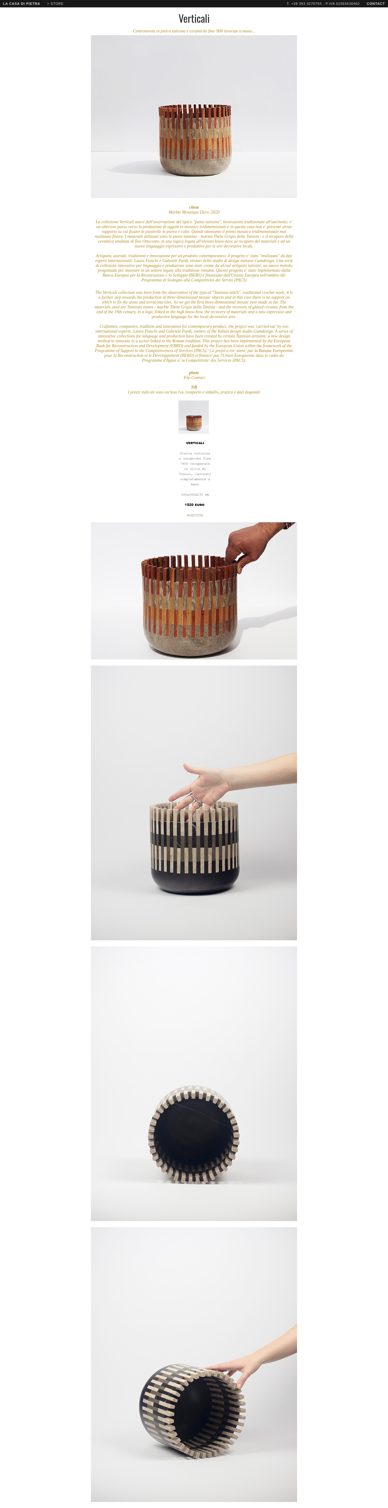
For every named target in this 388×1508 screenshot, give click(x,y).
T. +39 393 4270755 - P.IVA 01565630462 (323, 3)
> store (55, 3)
